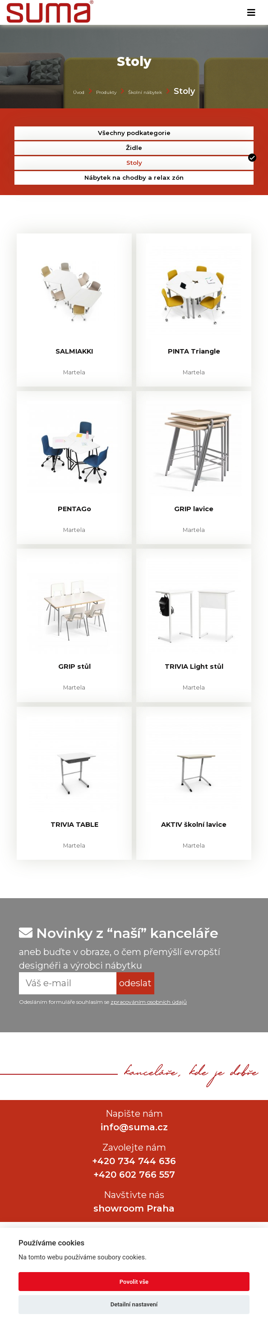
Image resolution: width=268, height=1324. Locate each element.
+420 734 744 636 (134, 1161)
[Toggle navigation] (251, 12)
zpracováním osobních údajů (149, 1001)
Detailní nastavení (134, 1304)
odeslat (135, 983)
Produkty (106, 92)
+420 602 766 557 (134, 1174)
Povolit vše (134, 1281)
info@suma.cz (134, 1127)
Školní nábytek (145, 92)
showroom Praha (134, 1208)
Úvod (78, 92)
